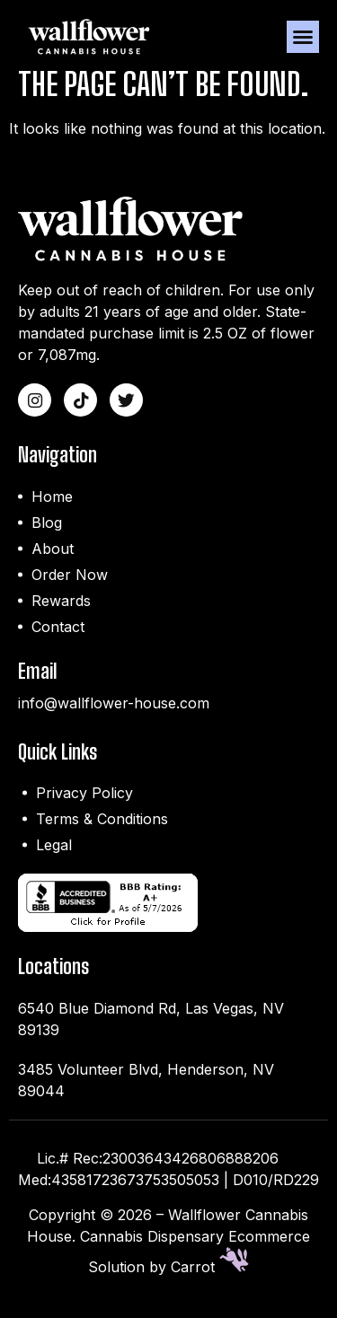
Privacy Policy (84, 807)
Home (52, 510)
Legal (54, 859)
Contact (57, 640)
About (52, 562)
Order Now (69, 588)
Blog (46, 536)
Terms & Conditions (102, 833)
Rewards (61, 614)
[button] (303, 37)
